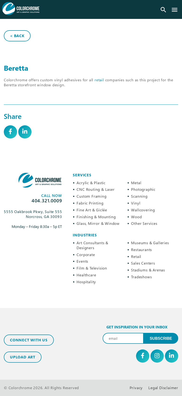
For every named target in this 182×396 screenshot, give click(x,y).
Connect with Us (29, 340)
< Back (17, 35)
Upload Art (22, 357)
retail (99, 80)
